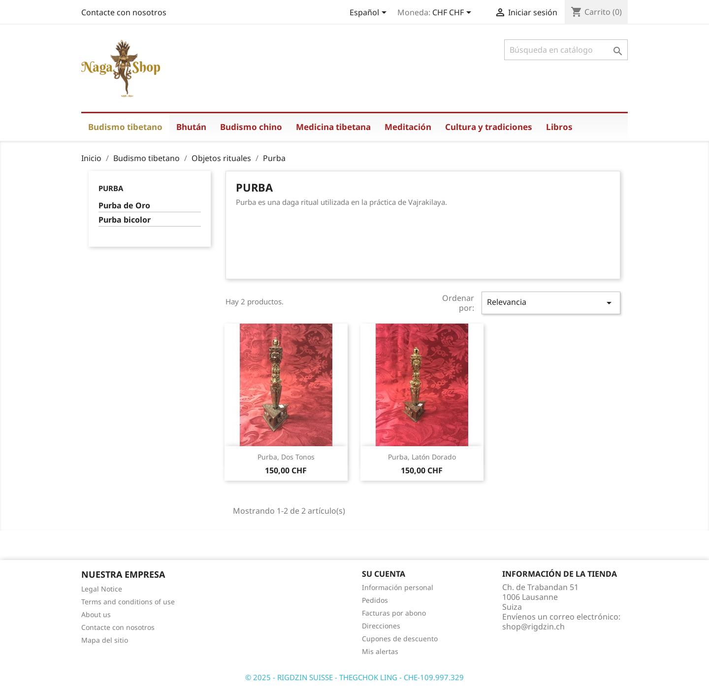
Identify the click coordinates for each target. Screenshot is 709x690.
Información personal (397, 587)
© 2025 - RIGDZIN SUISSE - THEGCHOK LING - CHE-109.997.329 (354, 677)
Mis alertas (380, 651)
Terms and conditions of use (128, 601)
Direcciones (381, 625)
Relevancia (551, 302)
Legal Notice (101, 588)
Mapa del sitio (104, 640)
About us (96, 614)
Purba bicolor (124, 220)
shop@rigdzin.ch (533, 626)
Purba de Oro (124, 205)
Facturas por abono (394, 613)
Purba (110, 188)
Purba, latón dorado (422, 456)
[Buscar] (566, 49)
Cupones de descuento (400, 638)
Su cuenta (383, 573)
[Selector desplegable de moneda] (453, 13)
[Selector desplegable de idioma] (370, 13)
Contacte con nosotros (123, 12)
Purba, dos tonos (286, 456)
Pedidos (375, 600)
